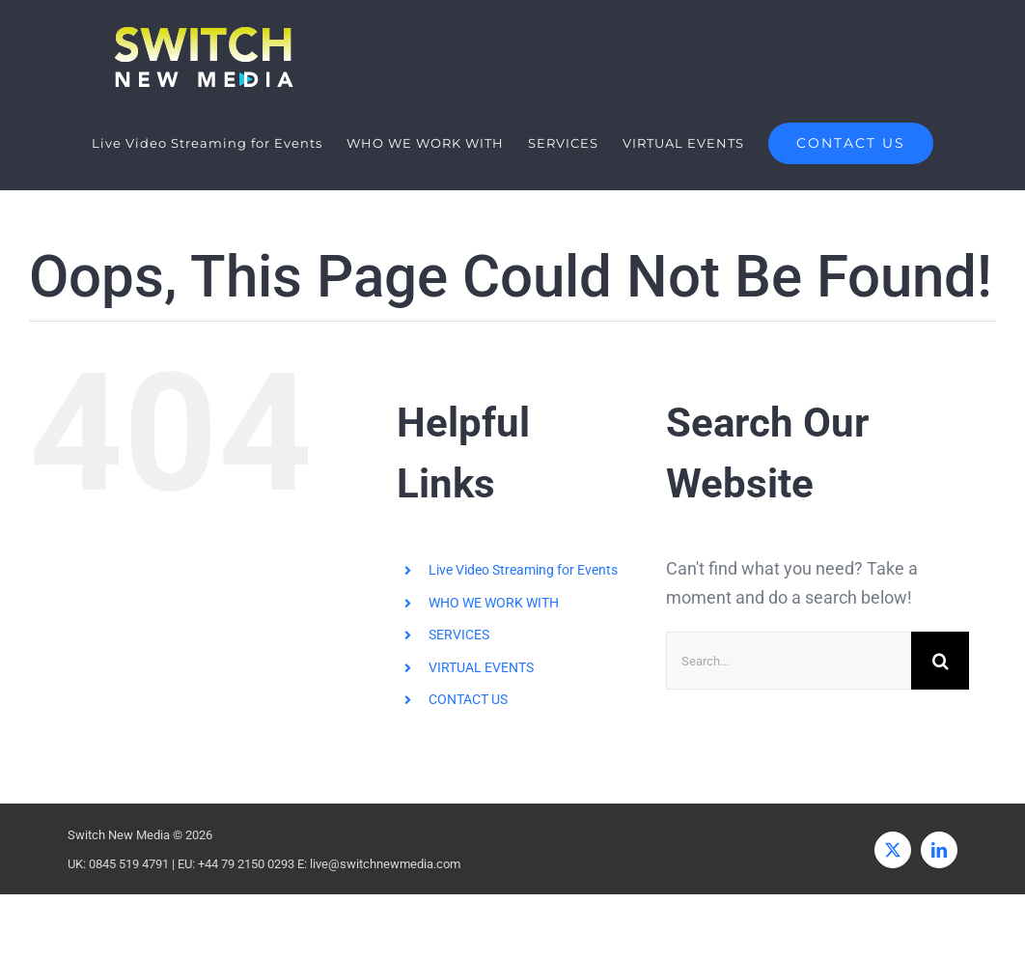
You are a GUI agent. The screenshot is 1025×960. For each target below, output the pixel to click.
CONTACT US (468, 699)
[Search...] (788, 661)
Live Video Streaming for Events (523, 570)
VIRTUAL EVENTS (481, 667)
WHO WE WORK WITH (494, 602)
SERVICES (459, 634)
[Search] (940, 661)
